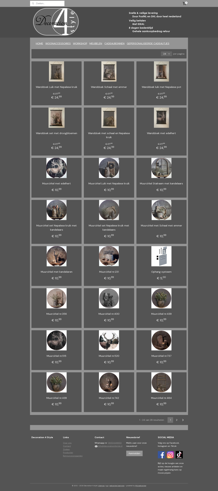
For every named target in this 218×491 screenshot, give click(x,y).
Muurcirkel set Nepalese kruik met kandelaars (56, 227)
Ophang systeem (161, 272)
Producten (68, 452)
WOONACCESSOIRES (58, 43)
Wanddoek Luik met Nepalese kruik (56, 87)
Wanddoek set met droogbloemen (56, 133)
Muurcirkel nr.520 (109, 356)
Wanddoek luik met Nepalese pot (161, 87)
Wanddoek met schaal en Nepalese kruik (109, 135)
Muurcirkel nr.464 (161, 398)
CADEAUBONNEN (114, 43)
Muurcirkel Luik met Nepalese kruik (109, 183)
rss (107, 486)
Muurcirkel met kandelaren (56, 272)
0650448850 (115, 443)
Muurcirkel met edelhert (56, 183)
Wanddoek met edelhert (161, 133)
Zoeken (66, 449)
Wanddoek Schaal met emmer (109, 87)
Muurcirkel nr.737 (161, 356)
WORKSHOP (80, 43)
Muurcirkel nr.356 (56, 314)
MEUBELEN (95, 43)
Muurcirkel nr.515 (56, 356)
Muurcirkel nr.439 (161, 314)
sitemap (101, 486)
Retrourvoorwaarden (73, 456)
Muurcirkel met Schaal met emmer (161, 225)
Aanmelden (134, 453)
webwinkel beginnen (117, 486)
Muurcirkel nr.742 (109, 398)
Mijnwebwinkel (140, 486)
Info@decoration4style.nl (108, 446)
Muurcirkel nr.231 (109, 272)
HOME (39, 43)
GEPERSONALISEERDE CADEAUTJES (148, 43)
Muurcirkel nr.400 (109, 314)
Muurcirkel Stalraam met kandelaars (161, 183)
